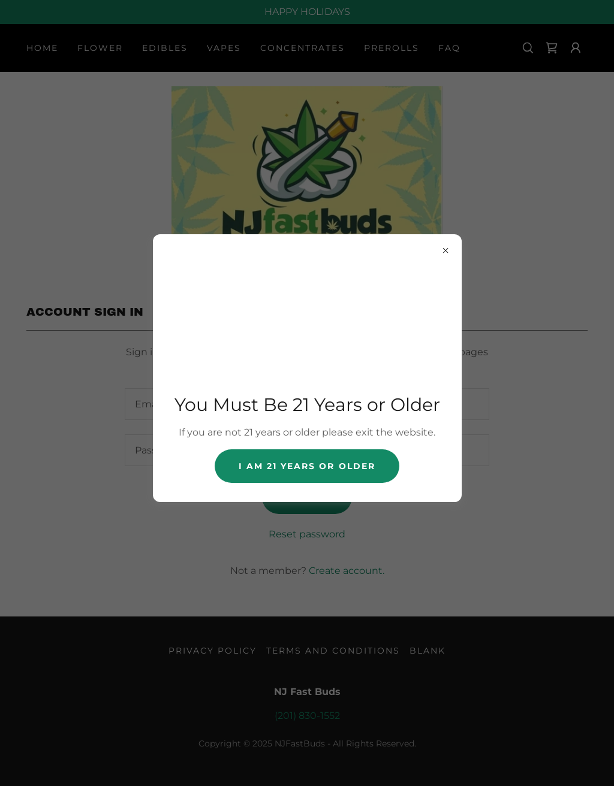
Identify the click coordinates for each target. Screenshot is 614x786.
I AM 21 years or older (307, 466)
